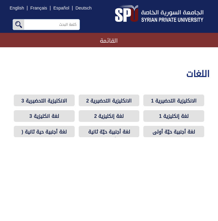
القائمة (109, 40)
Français (38, 8)
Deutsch (83, 8)
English (17, 8)
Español (61, 8)
